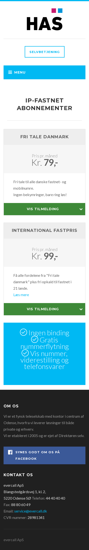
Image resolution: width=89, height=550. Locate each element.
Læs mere (21, 294)
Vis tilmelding (55, 209)
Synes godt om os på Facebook (34, 455)
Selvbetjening (44, 52)
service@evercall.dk (30, 511)
